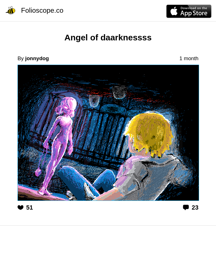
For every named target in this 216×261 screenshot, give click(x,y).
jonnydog (37, 58)
